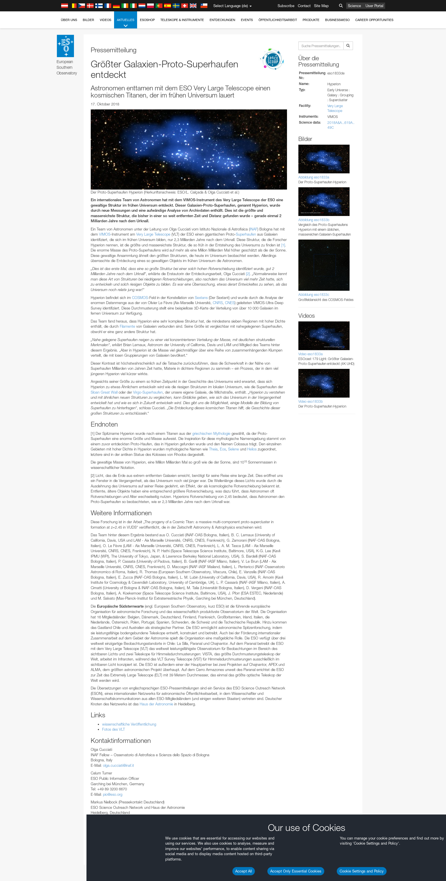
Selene (233, 449)
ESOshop (147, 20)
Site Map (321, 5)
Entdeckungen (222, 20)
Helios (252, 449)
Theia (213, 449)
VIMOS (104, 234)
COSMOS (140, 297)
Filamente (127, 326)
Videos (105, 20)
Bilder (88, 20)
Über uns (69, 20)
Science (354, 5)
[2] (248, 273)
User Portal (374, 5)
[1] (283, 245)
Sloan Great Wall (104, 392)
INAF (253, 229)
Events (247, 20)
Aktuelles (125, 23)
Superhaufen (246, 234)
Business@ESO (337, 20)
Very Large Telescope (153, 234)
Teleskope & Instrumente (182, 20)
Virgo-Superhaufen (148, 392)
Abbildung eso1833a (313, 177)
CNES (230, 302)
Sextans (201, 297)
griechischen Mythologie (211, 433)
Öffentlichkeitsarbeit (278, 20)
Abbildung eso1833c (313, 294)
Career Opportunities (374, 20)
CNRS (218, 302)
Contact (304, 5)
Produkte (311, 20)
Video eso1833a (310, 354)
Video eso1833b (310, 401)
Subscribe (286, 5)
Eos (223, 449)
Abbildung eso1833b (313, 220)
